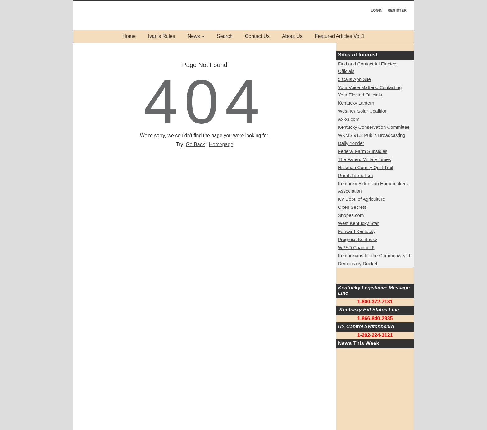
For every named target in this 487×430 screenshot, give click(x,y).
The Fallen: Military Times (364, 159)
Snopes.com (351, 215)
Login (377, 10)
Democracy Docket (357, 263)
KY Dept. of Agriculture (361, 199)
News (194, 36)
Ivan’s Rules (161, 36)
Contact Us (257, 36)
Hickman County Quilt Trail (365, 167)
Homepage (221, 144)
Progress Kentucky (357, 239)
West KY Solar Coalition (363, 111)
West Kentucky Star (358, 223)
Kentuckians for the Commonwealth (375, 255)
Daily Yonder (351, 143)
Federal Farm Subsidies (362, 151)
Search (225, 36)
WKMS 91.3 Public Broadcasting (371, 135)
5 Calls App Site (354, 79)
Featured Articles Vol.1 (340, 36)
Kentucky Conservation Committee (374, 127)
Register (397, 10)
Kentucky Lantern (356, 102)
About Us (292, 36)
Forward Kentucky (356, 231)
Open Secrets (352, 207)
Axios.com (348, 119)
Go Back (195, 144)
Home (129, 36)
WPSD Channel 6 (356, 247)
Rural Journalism (355, 175)
